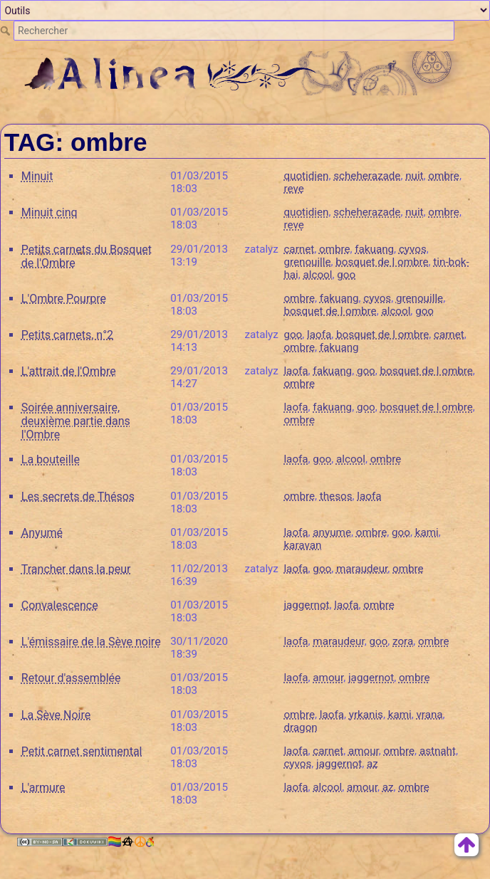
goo (346, 274)
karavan (302, 545)
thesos (336, 496)
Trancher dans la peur (76, 569)
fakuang (374, 249)
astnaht (437, 750)
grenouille (306, 262)
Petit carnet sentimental (81, 751)
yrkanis (366, 714)
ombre (443, 175)
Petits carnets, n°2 (67, 335)
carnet (298, 249)
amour (328, 677)
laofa (319, 334)
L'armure (43, 787)
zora (402, 641)
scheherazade (366, 175)
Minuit (37, 176)
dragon (300, 727)
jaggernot (306, 605)
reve (293, 188)
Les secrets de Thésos (78, 496)
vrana (429, 714)
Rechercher (7, 31)
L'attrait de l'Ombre (68, 371)
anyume (332, 532)
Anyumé (42, 532)
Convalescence (59, 605)
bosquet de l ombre (381, 262)
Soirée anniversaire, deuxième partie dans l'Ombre (75, 421)
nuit (414, 175)
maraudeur (361, 568)
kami (427, 532)
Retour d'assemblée (71, 678)
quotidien (305, 175)
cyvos (413, 249)
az (372, 763)
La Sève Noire (55, 715)
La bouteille (50, 459)
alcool (318, 274)
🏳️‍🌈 (130, 841)
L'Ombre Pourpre (63, 298)
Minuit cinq (49, 212)
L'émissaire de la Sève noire (91, 641)
